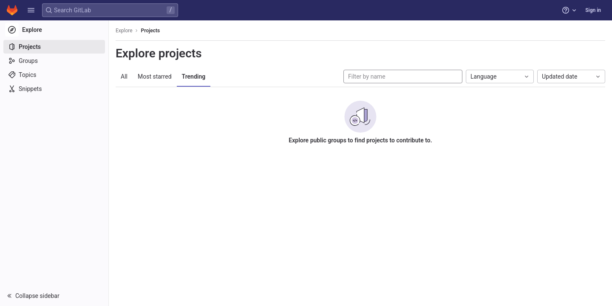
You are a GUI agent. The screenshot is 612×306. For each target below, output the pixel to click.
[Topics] (54, 75)
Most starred (155, 76)
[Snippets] (54, 89)
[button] (31, 10)
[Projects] (54, 47)
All (124, 76)
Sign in (593, 10)
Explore (124, 31)
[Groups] (54, 61)
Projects (150, 31)
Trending (194, 76)
